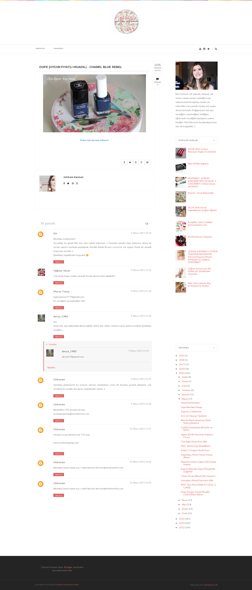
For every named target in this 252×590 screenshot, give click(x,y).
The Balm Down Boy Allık (194, 441)
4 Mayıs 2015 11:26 (141, 291)
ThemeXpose (210, 585)
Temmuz (186, 390)
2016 (182, 368)
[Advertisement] (192, 319)
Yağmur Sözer (62, 270)
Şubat (185, 508)
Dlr (55, 233)
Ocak (185, 513)
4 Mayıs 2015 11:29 (141, 315)
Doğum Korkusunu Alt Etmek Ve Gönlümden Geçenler (199, 271)
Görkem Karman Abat (66, 584)
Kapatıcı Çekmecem (191, 411)
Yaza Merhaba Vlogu (191, 407)
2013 (182, 523)
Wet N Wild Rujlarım (198, 163)
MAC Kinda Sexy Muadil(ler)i (195, 446)
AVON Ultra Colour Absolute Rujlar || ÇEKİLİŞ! (202, 150)
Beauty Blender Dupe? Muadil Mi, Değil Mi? (198, 470)
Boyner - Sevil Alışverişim (201, 192)
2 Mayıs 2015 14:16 (141, 232)
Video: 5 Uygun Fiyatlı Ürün (195, 450)
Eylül (184, 385)
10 (161, 85)
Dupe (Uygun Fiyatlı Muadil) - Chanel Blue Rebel (196, 493)
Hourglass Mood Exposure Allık (197, 480)
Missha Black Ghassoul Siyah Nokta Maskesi (196, 421)
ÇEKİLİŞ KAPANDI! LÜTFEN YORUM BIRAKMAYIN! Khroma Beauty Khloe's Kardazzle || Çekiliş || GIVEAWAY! (203, 256)
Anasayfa (39, 49)
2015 (182, 373)
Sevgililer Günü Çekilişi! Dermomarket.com (200, 223)
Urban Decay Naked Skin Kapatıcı (198, 476)
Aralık (185, 377)
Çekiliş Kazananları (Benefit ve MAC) (196, 428)
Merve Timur (61, 291)
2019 (182, 355)
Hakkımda (54, 49)
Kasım (185, 381)
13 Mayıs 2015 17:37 (140, 428)
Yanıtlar (53, 344)
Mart (184, 504)
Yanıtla (58, 262)
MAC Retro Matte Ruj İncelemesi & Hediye (199, 284)
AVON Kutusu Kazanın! (200, 236)
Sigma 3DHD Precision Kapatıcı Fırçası (197, 436)
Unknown (59, 379)
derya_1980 (60, 316)
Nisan (185, 500)
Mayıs (185, 398)
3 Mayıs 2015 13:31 (141, 270)
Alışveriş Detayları (190, 402)
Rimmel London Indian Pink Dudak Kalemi (198, 463)
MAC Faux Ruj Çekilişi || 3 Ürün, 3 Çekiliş (198, 486)
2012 (182, 527)
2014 (182, 518)
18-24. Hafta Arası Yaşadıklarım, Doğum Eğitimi (202, 209)
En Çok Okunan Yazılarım (194, 415)
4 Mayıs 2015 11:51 (141, 378)
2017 (182, 364)
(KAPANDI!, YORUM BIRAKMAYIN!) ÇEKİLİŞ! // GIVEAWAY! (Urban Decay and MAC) (202, 182)
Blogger (68, 567)
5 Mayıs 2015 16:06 (141, 403)
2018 (182, 360)
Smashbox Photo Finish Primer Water (197, 456)
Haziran (186, 394)
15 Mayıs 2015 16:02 (140, 461)
